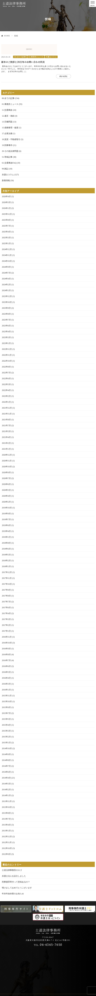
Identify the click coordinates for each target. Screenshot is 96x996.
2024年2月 (6, 274)
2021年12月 (7, 398)
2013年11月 (7, 791)
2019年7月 (6, 509)
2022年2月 (6, 386)
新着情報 (6, 170)
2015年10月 (7, 691)
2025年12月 (7, 204)
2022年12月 (7, 339)
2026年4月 (6, 186)
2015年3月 (6, 721)
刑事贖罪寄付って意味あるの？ (16, 872)
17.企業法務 (7, 123)
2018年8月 (6, 533)
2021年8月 (6, 410)
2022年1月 (6, 392)
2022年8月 (6, 357)
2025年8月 (6, 210)
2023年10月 (7, 292)
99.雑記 (5, 159)
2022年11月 (7, 345)
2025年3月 (6, 228)
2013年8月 (6, 803)
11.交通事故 (7, 100)
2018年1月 (6, 556)
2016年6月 (6, 656)
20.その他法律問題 (10, 141)
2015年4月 (6, 715)
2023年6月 (6, 316)
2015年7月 (6, 703)
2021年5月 (6, 421)
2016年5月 (6, 662)
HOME (7, 36)
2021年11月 (7, 404)
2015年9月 (6, 697)
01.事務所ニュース (59, 47)
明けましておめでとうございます (17, 878)
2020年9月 (6, 462)
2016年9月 (6, 639)
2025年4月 (6, 222)
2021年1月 (6, 439)
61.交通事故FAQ (9, 153)
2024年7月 (6, 263)
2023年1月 (6, 333)
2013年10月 (7, 797)
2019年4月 (6, 521)
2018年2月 (6, 550)
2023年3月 (6, 327)
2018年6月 (6, 539)
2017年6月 (6, 597)
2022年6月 (6, 368)
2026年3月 (6, 192)
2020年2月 (6, 492)
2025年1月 (6, 233)
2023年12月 (7, 286)
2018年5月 (6, 545)
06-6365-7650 (48, 935)
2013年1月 (6, 821)
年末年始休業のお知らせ (13, 884)
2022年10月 (7, 351)
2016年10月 (7, 633)
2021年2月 (6, 433)
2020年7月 (6, 468)
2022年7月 (6, 363)
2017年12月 (7, 562)
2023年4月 (6, 321)
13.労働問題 (7, 112)
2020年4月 (6, 486)
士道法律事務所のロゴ (12, 860)
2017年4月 (6, 603)
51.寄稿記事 (7, 147)
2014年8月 (6, 750)
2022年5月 (6, 374)
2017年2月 (6, 615)
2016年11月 (7, 627)
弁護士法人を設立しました (14, 866)
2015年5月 (6, 709)
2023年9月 (6, 298)
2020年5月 (6, 480)
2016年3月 (6, 674)
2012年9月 (6, 844)
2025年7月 (6, 216)
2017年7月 (6, 592)
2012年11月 (7, 832)
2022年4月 (6, 380)
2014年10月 (7, 738)
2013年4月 (6, 815)
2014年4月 (6, 768)
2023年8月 (6, 304)
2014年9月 (6, 744)
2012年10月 (7, 838)
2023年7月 (6, 310)
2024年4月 (6, 269)
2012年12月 (7, 826)
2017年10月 (7, 574)
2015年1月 (6, 733)
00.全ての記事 (44, 47)
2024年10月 (7, 251)
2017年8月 (6, 586)
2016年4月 (6, 668)
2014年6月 (6, 762)
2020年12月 (7, 445)
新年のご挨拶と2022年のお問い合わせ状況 (48, 51)
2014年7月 (6, 756)
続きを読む (86, 66)
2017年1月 (6, 621)
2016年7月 (6, 650)
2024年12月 (7, 239)
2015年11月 (7, 686)
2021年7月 (6, 415)
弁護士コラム (75, 47)
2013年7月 (6, 809)
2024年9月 (6, 257)
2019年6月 (6, 515)
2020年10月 (7, 457)
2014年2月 (6, 779)
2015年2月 (6, 727)
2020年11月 (7, 451)
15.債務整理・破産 (10, 118)
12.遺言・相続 (8, 106)
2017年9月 (6, 580)
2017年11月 (7, 568)
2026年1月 (6, 198)
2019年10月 (7, 498)
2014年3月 (6, 774)
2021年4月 (6, 427)
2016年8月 (6, 644)
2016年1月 (6, 680)
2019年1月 (6, 527)
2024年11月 (7, 245)
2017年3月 (6, 609)
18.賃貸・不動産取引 (11, 129)
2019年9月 (6, 503)
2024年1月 (6, 280)
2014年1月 (6, 785)
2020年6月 (6, 474)
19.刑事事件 (7, 135)
